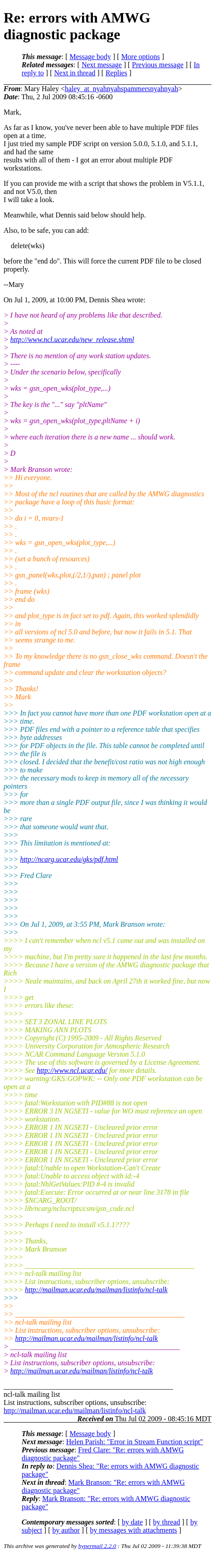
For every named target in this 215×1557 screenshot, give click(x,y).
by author (66, 1530)
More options (140, 56)
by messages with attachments (133, 1530)
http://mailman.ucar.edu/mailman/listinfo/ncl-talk (96, 1290)
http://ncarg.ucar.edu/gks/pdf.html (69, 859)
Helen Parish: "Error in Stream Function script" (134, 1442)
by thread (166, 1522)
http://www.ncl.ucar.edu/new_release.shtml (72, 339)
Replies (116, 73)
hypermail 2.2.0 (97, 1546)
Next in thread (75, 73)
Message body (90, 56)
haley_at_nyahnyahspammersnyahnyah (121, 88)
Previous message (157, 65)
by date (132, 1522)
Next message (102, 65)
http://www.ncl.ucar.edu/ (72, 1070)
